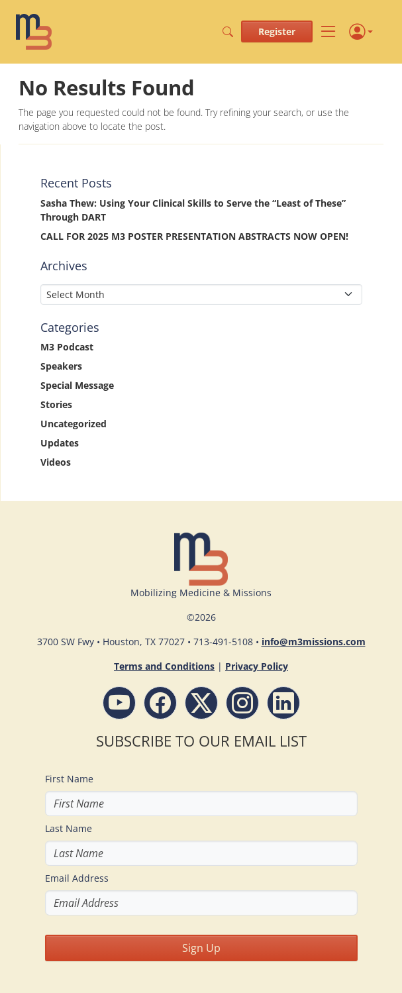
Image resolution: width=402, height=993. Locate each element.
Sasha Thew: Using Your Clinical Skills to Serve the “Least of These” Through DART (193, 210)
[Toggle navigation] (328, 31)
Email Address (77, 878)
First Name (69, 778)
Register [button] (276, 31)
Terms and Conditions (164, 666)
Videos (55, 462)
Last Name (68, 828)
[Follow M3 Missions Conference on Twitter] (201, 703)
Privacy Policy (256, 666)
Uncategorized (73, 423)
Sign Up (201, 948)
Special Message (77, 385)
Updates (59, 443)
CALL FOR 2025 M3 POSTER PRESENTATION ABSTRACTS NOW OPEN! (194, 236)
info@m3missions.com (314, 641)
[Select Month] (201, 294)
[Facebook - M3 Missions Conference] (160, 703)
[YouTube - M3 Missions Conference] (119, 703)
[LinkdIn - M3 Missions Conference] (283, 703)
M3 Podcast (66, 346)
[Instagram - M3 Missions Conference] (242, 703)
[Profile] (361, 32)
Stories (56, 404)
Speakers (61, 366)
